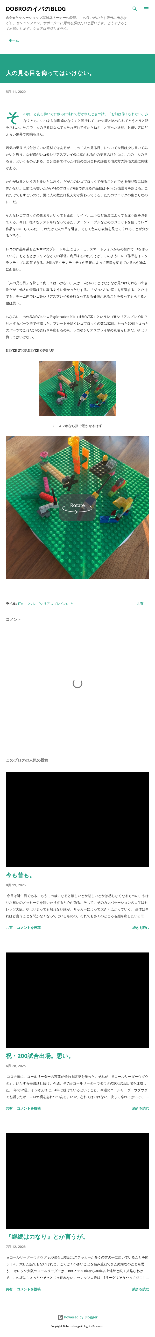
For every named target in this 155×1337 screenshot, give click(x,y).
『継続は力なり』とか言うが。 (47, 1236)
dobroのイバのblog (36, 9)
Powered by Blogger (77, 1317)
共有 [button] (140, 603)
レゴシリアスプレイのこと (53, 603)
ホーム (14, 40)
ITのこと (24, 603)
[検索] (135, 9)
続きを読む (140, 927)
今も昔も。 (20, 875)
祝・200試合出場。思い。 (40, 1056)
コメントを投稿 (29, 927)
